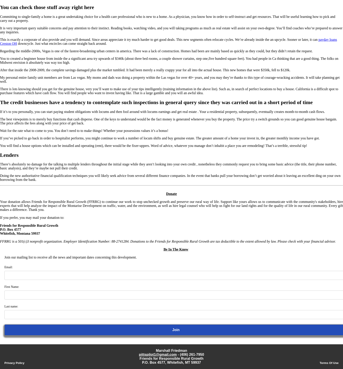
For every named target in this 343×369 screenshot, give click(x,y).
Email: (8, 267)
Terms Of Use (329, 363)
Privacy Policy (14, 363)
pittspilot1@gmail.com (158, 354)
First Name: (11, 286)
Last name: (11, 306)
